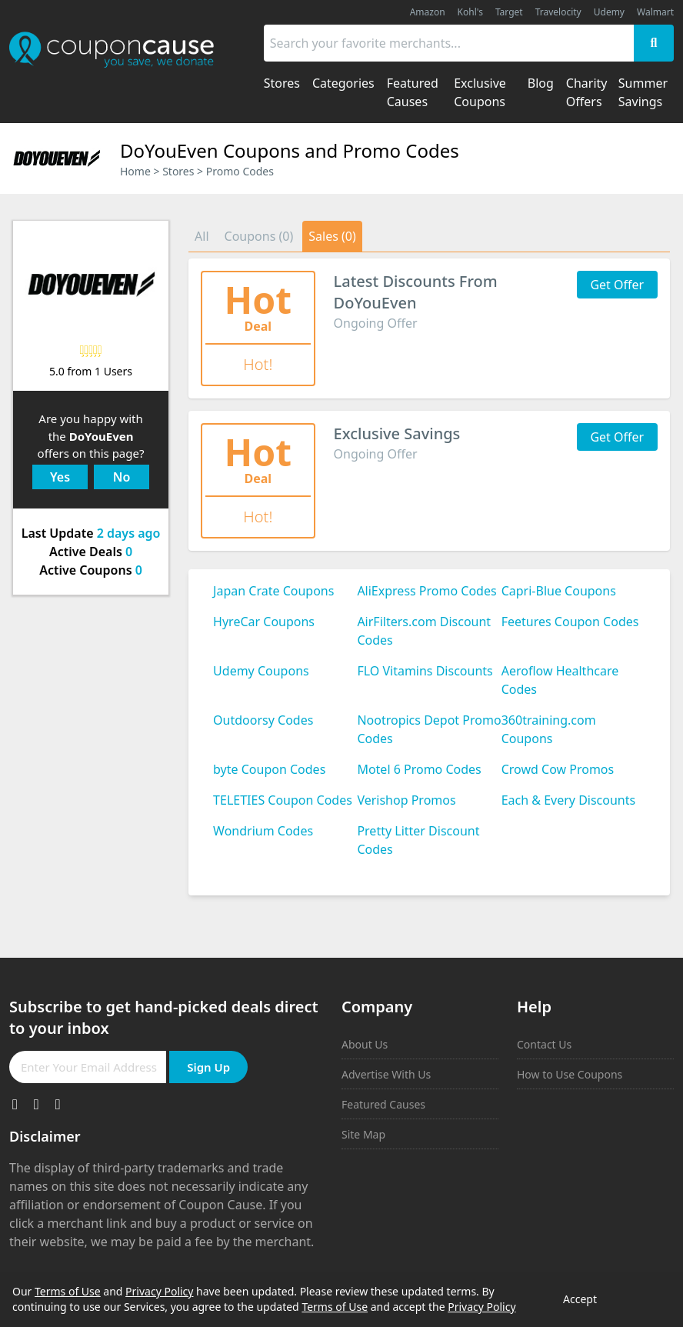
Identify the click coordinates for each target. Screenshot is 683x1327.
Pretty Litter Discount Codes (418, 840)
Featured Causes (383, 1104)
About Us (365, 1044)
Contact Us (544, 1044)
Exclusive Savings (397, 433)
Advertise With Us (386, 1074)
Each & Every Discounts (568, 800)
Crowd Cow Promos (558, 769)
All (201, 236)
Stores (178, 171)
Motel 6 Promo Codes (419, 769)
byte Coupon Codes (269, 769)
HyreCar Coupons (264, 621)
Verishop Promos (406, 800)
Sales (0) (332, 236)
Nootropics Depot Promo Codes (429, 729)
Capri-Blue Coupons (558, 590)
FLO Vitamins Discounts (424, 670)
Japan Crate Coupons (273, 590)
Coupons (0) (259, 236)
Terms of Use (68, 1291)
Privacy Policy (159, 1291)
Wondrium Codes (263, 830)
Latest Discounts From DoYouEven (416, 292)
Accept (580, 1299)
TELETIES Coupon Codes (282, 800)
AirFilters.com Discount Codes (424, 630)
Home (135, 171)
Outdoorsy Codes (263, 720)
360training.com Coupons (548, 729)
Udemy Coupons (261, 670)
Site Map (363, 1134)
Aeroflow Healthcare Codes (560, 680)
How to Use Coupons (569, 1074)
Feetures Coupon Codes (570, 621)
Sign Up (208, 1067)
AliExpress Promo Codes (426, 590)
